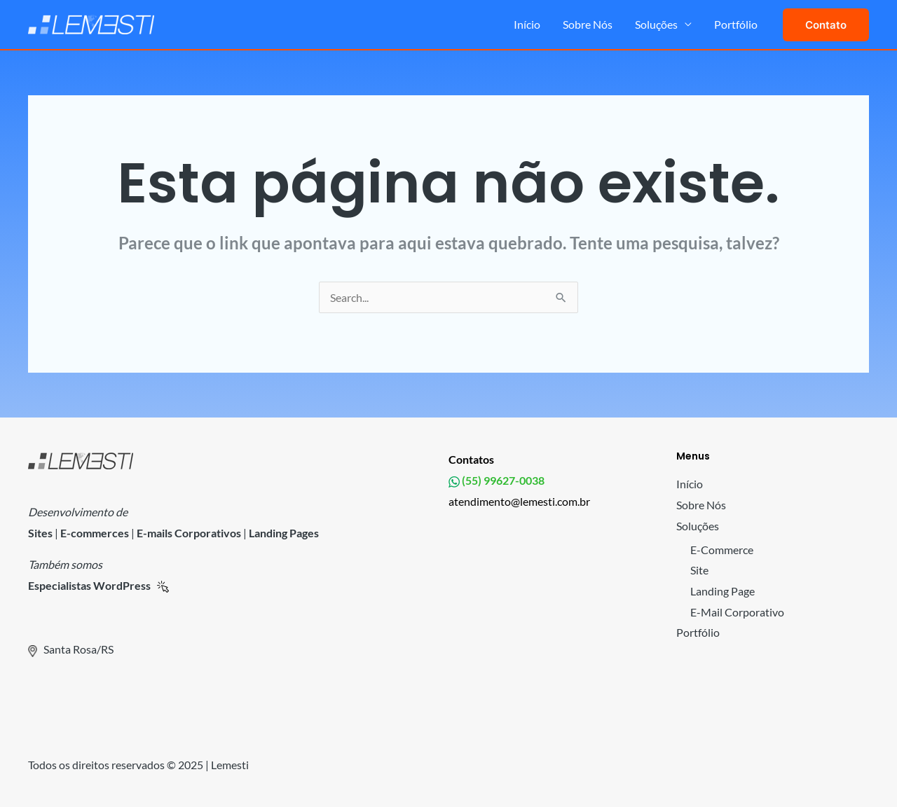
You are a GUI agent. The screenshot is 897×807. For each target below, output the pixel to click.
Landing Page (722, 591)
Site (699, 570)
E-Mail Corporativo (737, 612)
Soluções (656, 24)
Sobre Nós (587, 24)
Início (527, 24)
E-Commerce (721, 549)
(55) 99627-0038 (502, 480)
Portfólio (736, 24)
